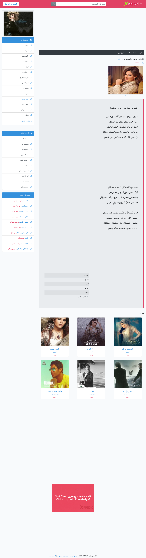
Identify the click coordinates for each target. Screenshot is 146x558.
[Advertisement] (91, 30)
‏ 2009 (137, 63)
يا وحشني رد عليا (24, 233)
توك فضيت (26, 67)
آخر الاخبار (27, 83)
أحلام (119, 59)
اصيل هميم (16, 217)
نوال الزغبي (18, 201)
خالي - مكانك (25, 217)
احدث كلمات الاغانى (25, 195)
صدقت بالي (26, 110)
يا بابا (28, 238)
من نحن (65, 556)
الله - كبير (27, 201)
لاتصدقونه (27, 149)
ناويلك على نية (25, 139)
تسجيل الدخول (11, 4)
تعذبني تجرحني (25, 171)
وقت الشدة (26, 206)
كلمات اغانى (130, 53)
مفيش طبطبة (25, 222)
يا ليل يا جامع (26, 160)
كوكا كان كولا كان (24, 249)
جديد (28, 94)
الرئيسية (139, 53)
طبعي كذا (27, 104)
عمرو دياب (21, 238)
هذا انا (142, 63)
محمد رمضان (14, 222)
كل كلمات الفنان (27, 121)
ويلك (29, 115)
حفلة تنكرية (26, 243)
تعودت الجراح (26, 77)
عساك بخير (26, 72)
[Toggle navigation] (141, 3)
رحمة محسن (16, 243)
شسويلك (27, 88)
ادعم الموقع (73, 556)
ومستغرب (27, 144)
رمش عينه (26, 227)
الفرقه (28, 51)
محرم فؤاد (17, 227)
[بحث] (53, 4)
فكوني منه (27, 56)
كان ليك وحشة (25, 211)
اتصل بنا (59, 556)
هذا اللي (27, 61)
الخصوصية (52, 556)
